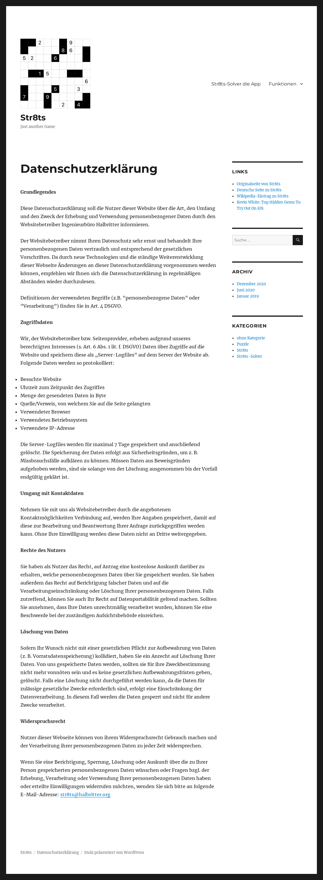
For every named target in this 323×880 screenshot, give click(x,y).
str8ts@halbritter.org (85, 794)
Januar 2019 (248, 296)
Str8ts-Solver (249, 356)
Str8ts (33, 117)
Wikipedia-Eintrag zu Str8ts (263, 196)
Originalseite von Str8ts (258, 183)
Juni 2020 (246, 290)
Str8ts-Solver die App (236, 84)
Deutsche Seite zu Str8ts (259, 190)
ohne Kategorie (251, 338)
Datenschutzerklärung (58, 852)
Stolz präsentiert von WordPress (114, 852)
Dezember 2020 (251, 284)
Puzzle (243, 344)
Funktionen (282, 84)
